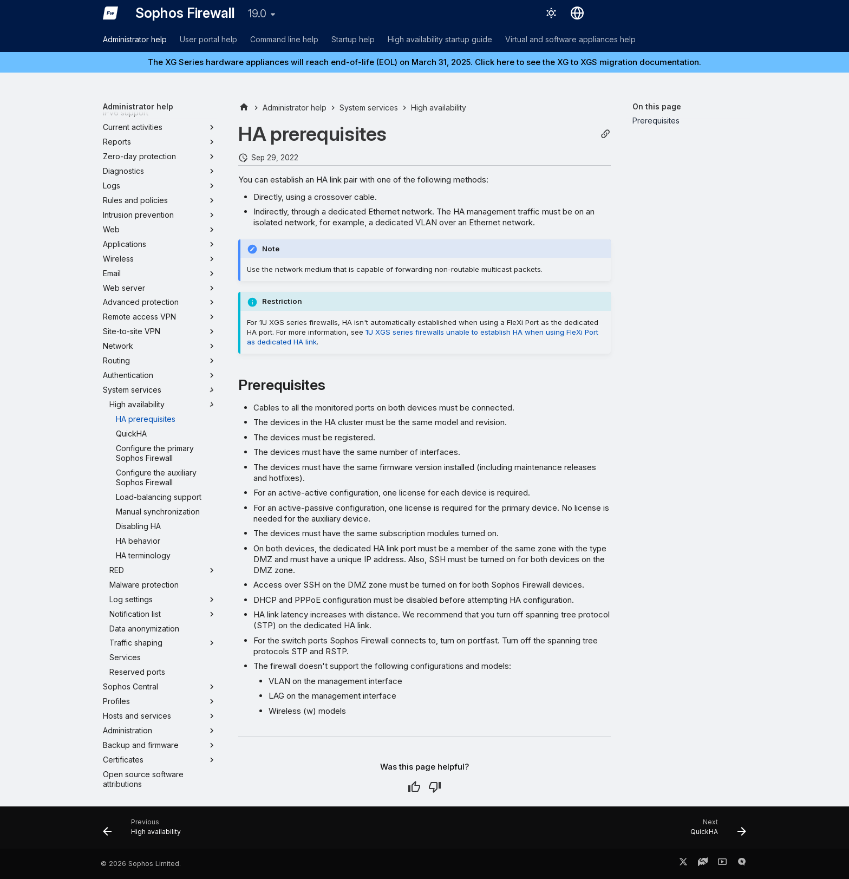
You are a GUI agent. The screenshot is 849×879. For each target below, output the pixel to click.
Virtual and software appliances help (570, 39)
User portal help (208, 39)
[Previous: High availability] (145, 830)
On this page (656, 106)
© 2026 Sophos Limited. (141, 864)
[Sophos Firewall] (110, 13)
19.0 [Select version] (257, 13)
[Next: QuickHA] (715, 830)
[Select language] (577, 13)
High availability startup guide (440, 39)
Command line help (284, 39)
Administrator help (135, 39)
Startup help (353, 39)
